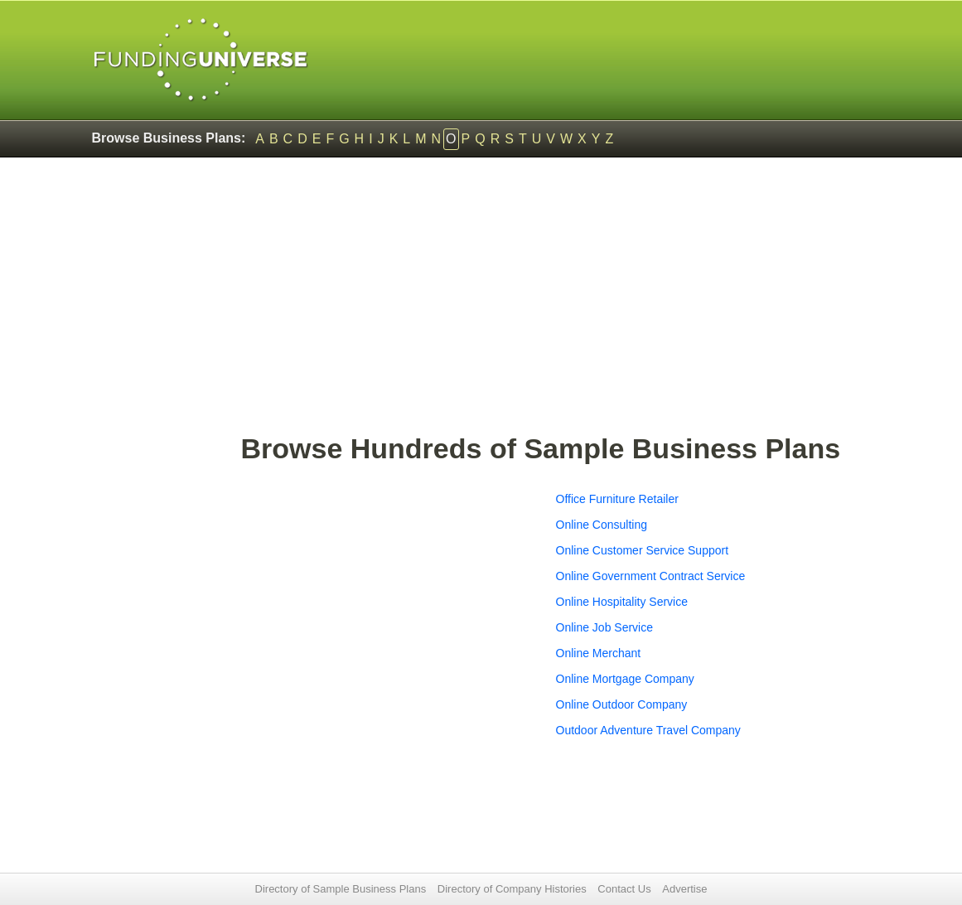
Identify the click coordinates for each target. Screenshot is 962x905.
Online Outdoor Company (622, 704)
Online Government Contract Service (651, 576)
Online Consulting (602, 524)
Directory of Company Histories (512, 889)
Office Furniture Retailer (617, 499)
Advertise (684, 889)
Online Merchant (598, 653)
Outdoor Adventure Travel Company (648, 730)
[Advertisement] (556, 303)
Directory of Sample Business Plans (341, 889)
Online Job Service (605, 627)
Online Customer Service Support (642, 550)
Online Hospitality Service (622, 601)
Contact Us (623, 889)
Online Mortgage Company (625, 678)
